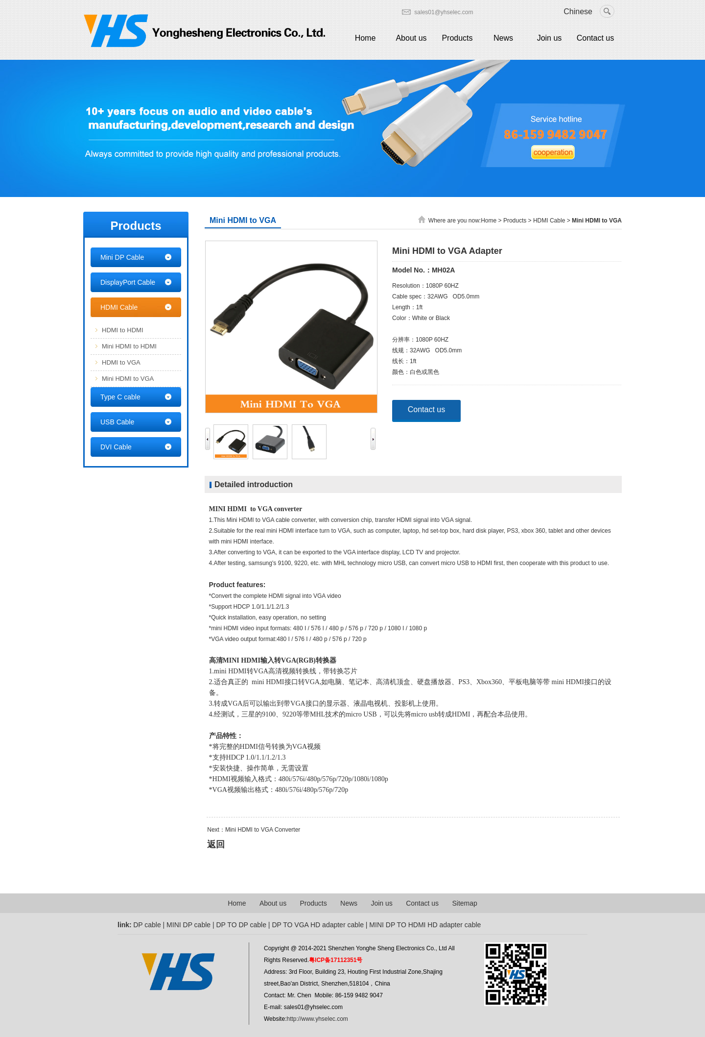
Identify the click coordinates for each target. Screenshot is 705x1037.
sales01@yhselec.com (443, 12)
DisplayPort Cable (127, 282)
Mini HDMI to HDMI (129, 346)
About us (411, 38)
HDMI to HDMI (122, 330)
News (503, 38)
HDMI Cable (119, 307)
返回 (216, 844)
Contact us (595, 38)
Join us (549, 38)
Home (365, 38)
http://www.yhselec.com (317, 1018)
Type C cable (120, 397)
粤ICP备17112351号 (335, 960)
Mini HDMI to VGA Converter (262, 829)
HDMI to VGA (121, 362)
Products (457, 38)
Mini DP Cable (122, 257)
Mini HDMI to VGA (128, 378)
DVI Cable (116, 447)
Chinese (578, 11)
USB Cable (117, 422)
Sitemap (464, 903)
